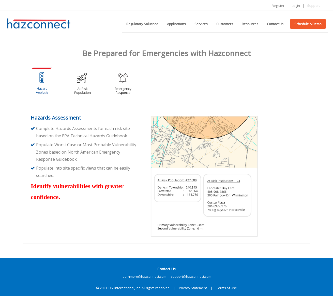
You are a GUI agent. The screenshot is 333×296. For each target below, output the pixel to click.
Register (278, 5)
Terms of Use (226, 288)
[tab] (42, 82)
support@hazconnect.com (191, 276)
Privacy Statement (193, 288)
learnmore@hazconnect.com (144, 276)
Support (313, 5)
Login (296, 5)
